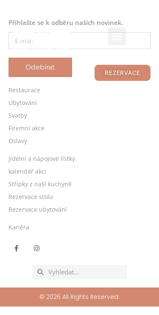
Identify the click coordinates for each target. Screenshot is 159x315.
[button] (117, 36)
